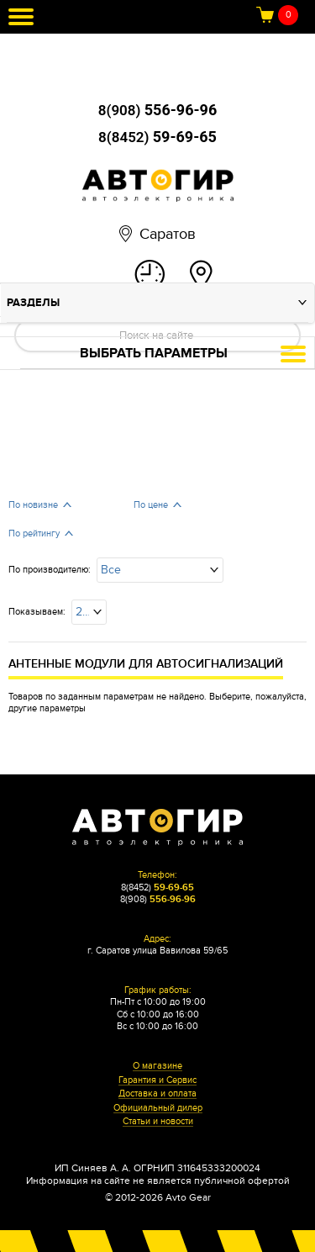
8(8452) (157, 137)
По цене (151, 504)
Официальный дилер (157, 1108)
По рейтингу (34, 533)
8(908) (157, 110)
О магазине (157, 1066)
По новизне (33, 504)
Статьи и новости (158, 1122)
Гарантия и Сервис (157, 1080)
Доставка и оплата (157, 1094)
